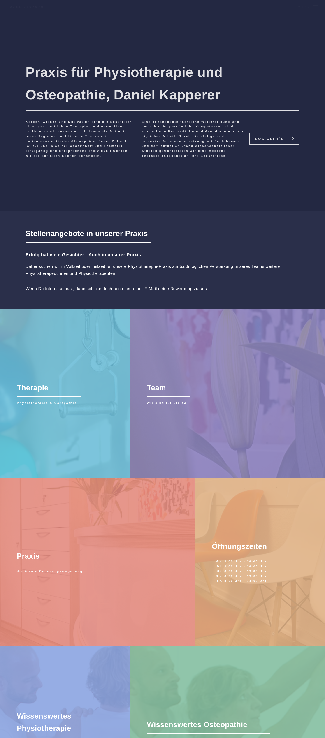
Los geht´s (269, 139)
